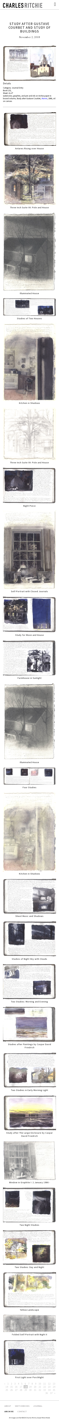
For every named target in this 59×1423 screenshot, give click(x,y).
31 (35, 1389)
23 (49, 1386)
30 (30, 1389)
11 (44, 1383)
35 (54, 1389)
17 (21, 1386)
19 (30, 1386)
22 (44, 1386)
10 (40, 1383)
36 (46, 1393)
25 (7, 1389)
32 (40, 1389)
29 (25, 1389)
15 (11, 1386)
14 (7, 1386)
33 (44, 1389)
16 (16, 1386)
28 (21, 1389)
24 (54, 1386)
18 (25, 1386)
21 (40, 1386)
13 (54, 1383)
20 (35, 1386)
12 (49, 1383)
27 (16, 1389)
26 (11, 1389)
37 (51, 1393)
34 (49, 1389)
